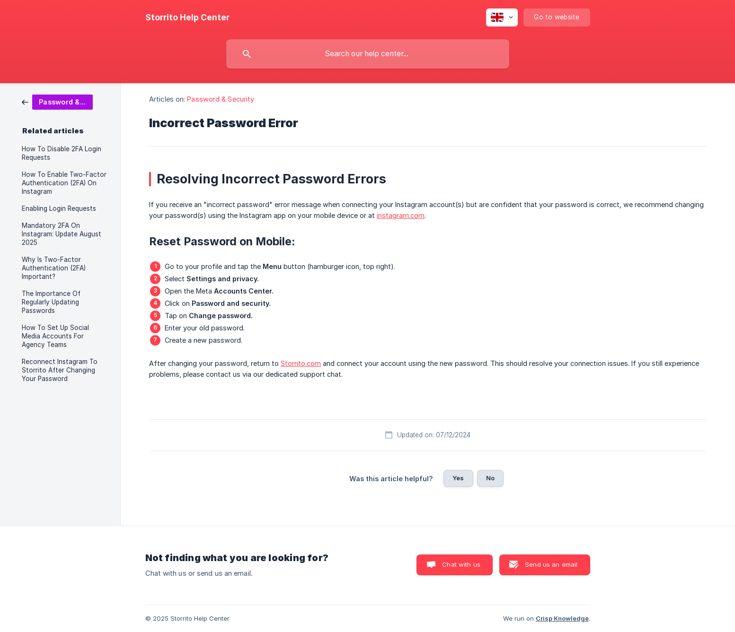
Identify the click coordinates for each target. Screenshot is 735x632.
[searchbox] (367, 54)
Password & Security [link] (220, 99)
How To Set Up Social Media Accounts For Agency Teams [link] (55, 336)
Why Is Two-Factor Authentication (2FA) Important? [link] (54, 268)
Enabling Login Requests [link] (59, 208)
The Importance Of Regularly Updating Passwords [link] (51, 302)
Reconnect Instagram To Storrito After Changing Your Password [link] (59, 370)
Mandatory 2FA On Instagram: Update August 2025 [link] (61, 234)
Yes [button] (458, 478)
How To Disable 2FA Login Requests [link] (61, 153)
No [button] (490, 478)
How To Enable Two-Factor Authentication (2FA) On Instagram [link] (64, 183)
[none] (187, 17)
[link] (57, 101)
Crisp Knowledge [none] (562, 618)
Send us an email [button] (551, 564)
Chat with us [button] (461, 564)
